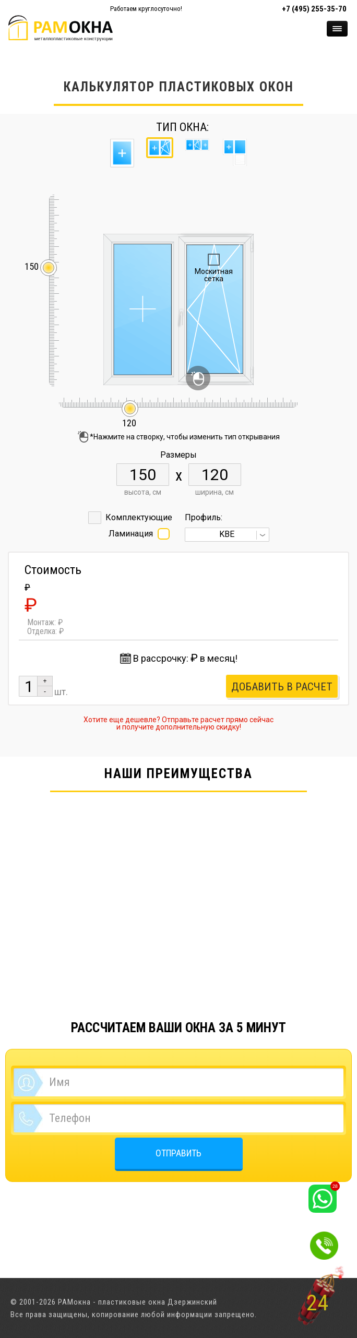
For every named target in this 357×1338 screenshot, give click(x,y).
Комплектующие (138, 517)
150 (32, 267)
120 (129, 418)
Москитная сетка (214, 275)
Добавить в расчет (281, 686)
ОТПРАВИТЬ (178, 1153)
